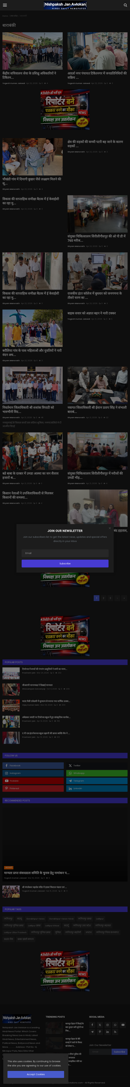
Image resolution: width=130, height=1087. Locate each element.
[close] (65, 1057)
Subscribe (65, 563)
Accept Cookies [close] (36, 1074)
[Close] (110, 528)
